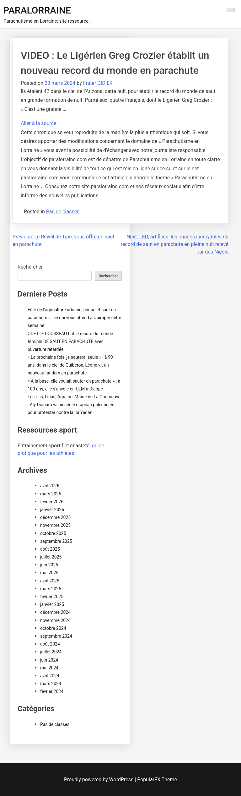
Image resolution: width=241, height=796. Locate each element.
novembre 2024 (55, 620)
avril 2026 (49, 485)
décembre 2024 (55, 612)
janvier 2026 (52, 509)
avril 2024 (49, 675)
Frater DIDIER (98, 83)
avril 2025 (49, 580)
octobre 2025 (53, 533)
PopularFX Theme (157, 779)
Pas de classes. (63, 212)
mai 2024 (49, 667)
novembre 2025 (55, 525)
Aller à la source (38, 123)
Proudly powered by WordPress (99, 779)
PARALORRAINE (37, 10)
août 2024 (50, 643)
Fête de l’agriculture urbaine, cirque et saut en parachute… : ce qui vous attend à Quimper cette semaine (74, 317)
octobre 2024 (53, 628)
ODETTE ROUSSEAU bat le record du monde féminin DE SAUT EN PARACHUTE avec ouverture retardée (70, 341)
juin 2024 (49, 659)
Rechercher (30, 267)
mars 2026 (50, 493)
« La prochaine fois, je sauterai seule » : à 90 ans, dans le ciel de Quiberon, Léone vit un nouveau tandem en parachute (70, 365)
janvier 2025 (52, 604)
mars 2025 (50, 588)
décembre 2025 (55, 517)
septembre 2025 (56, 541)
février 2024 (51, 691)
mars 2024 (50, 683)
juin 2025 (49, 564)
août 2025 (50, 549)
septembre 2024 (56, 636)
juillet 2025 (51, 556)
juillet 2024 (51, 651)
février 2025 (51, 596)
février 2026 (51, 501)
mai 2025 (49, 572)
